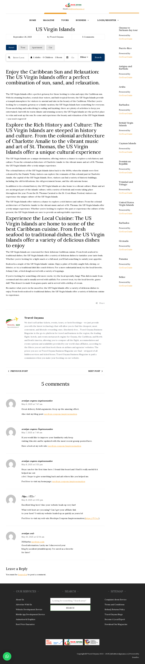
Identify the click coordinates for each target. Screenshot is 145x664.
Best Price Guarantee (25, 624)
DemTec (135, 657)
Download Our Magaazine (116, 624)
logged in (22, 574)
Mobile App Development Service (30, 614)
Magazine (48, 20)
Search (98, 57)
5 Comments (88, 37)
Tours (65, 20)
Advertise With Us (24, 604)
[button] (7, 656)
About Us (20, 599)
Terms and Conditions (114, 604)
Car (50, 47)
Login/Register (106, 20)
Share (100, 303)
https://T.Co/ (92, 518)
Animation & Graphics (25, 619)
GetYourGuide (125, 39)
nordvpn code (37, 541)
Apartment (37, 47)
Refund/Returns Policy (115, 609)
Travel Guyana (34, 317)
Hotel (11, 47)
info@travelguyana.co (76, 9)
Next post (94, 371)
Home (32, 20)
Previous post (19, 371)
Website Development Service (29, 609)
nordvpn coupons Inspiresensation (64, 446)
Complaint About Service (115, 599)
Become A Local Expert (115, 619)
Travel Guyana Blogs (114, 614)
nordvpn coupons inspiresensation (60, 414)
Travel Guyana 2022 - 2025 (98, 654)
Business (81, 20)
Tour (23, 47)
